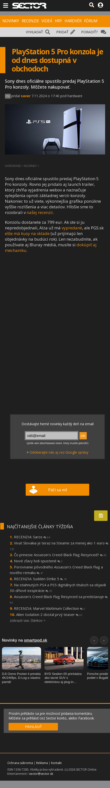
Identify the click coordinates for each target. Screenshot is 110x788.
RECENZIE (30, 21)
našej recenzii (40, 212)
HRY (58, 21)
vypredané (72, 228)
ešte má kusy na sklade (27, 233)
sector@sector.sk (41, 774)
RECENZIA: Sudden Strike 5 (40, 578)
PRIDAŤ (62, 32)
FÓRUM (90, 21)
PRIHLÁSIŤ (33, 726)
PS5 (8, 96)
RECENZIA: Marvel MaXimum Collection (49, 608)
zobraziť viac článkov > (27, 620)
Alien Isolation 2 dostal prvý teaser (49, 614)
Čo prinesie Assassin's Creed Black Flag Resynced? (60, 554)
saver (26, 96)
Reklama (42, 763)
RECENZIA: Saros (32, 536)
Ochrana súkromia (20, 763)
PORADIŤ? (89, 32)
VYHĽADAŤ (34, 32)
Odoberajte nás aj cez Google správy (59, 452)
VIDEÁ (47, 21)
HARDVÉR (73, 21)
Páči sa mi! (57, 490)
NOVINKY (10, 21)
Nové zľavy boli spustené (38, 560)
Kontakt (56, 763)
